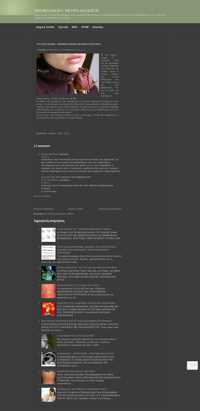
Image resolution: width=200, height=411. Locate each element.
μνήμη (51, 133)
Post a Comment (42, 196)
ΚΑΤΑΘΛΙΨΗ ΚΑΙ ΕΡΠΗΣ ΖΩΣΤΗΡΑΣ (76, 371)
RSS (74, 27)
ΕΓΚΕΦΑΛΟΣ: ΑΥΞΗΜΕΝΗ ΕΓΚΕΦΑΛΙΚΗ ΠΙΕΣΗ (82, 389)
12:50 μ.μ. (46, 183)
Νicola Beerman (49, 154)
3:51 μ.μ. (81, 50)
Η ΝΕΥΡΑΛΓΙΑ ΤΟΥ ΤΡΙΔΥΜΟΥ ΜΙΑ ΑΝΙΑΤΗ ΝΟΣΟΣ (84, 229)
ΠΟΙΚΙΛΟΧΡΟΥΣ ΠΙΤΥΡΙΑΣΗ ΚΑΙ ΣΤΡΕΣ (78, 285)
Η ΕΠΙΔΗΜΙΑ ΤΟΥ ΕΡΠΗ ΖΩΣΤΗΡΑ (75, 336)
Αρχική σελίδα (76, 209)
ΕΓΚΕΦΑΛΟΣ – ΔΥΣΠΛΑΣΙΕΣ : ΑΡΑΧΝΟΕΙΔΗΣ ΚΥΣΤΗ (85, 354)
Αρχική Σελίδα (45, 27)
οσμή (59, 133)
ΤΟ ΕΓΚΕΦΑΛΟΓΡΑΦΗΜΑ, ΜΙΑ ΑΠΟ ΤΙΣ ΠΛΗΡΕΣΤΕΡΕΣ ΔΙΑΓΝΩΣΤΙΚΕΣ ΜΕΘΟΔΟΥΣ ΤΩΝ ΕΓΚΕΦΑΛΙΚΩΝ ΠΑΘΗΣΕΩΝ (86, 250)
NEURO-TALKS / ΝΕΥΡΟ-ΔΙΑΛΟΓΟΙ (66, 10)
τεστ (66, 133)
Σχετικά (63, 27)
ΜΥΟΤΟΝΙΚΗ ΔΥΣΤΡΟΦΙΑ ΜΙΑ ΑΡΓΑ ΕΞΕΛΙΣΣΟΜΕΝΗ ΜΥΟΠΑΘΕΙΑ (76, 321)
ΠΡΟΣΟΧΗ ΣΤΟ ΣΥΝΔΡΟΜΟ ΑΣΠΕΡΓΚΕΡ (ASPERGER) (86, 303)
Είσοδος (98, 27)
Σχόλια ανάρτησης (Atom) (60, 214)
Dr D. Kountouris (50, 180)
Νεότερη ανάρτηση (43, 209)
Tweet (193, 365)
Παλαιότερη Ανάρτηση (110, 209)
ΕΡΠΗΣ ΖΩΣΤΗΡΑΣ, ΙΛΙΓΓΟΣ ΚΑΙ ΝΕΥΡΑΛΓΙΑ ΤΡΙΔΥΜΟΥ (87, 268)
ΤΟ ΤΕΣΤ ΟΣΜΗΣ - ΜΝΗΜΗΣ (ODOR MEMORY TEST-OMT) (69, 44)
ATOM (85, 27)
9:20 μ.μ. (45, 157)
